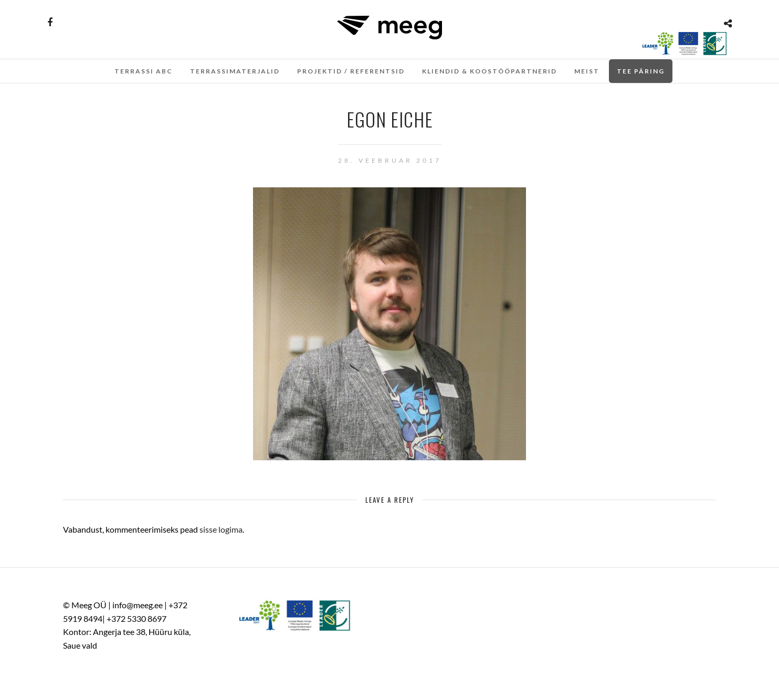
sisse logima (221, 529)
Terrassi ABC (143, 71)
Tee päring (641, 71)
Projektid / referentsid (351, 71)
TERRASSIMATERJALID (235, 71)
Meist (586, 71)
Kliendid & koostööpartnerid (489, 71)
